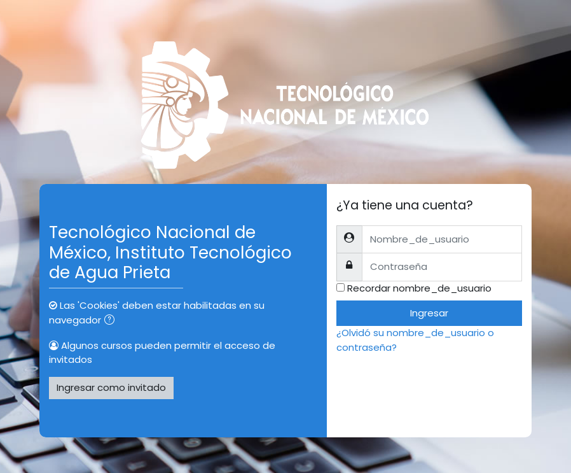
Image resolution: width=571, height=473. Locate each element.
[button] (112, 320)
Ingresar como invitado (111, 387)
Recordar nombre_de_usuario (419, 288)
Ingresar (429, 313)
